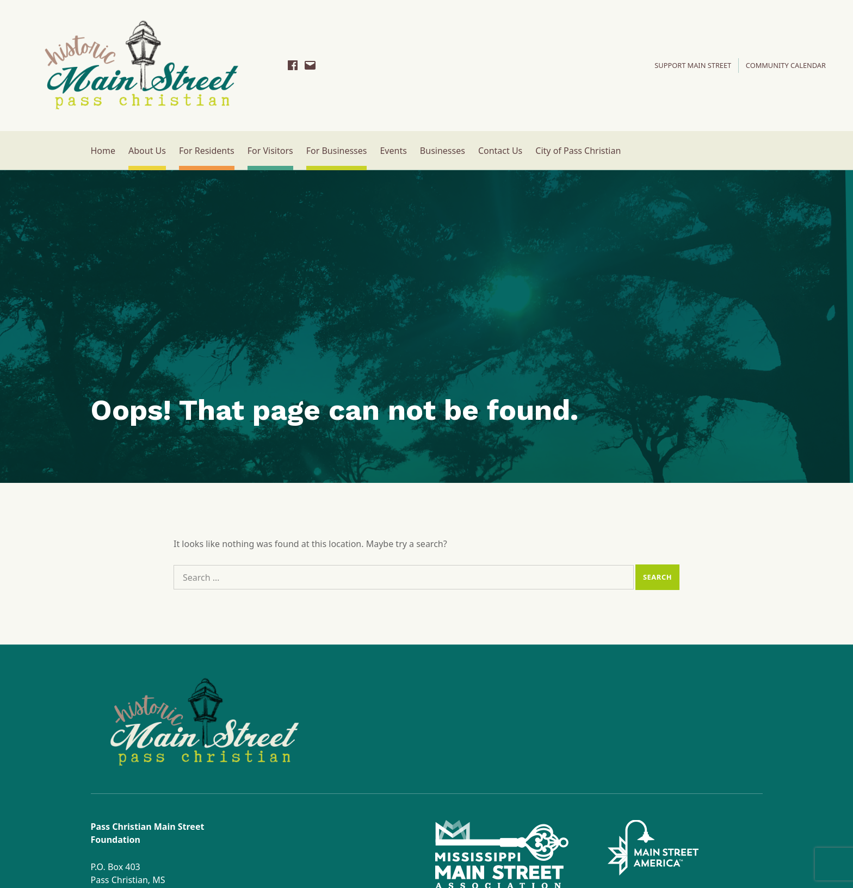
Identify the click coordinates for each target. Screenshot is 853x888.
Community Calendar (786, 65)
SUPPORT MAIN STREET (692, 65)
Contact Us (500, 151)
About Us (147, 151)
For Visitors (270, 151)
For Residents (206, 151)
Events (393, 151)
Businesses (442, 151)
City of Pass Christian (578, 151)
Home (103, 151)
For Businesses (336, 151)
